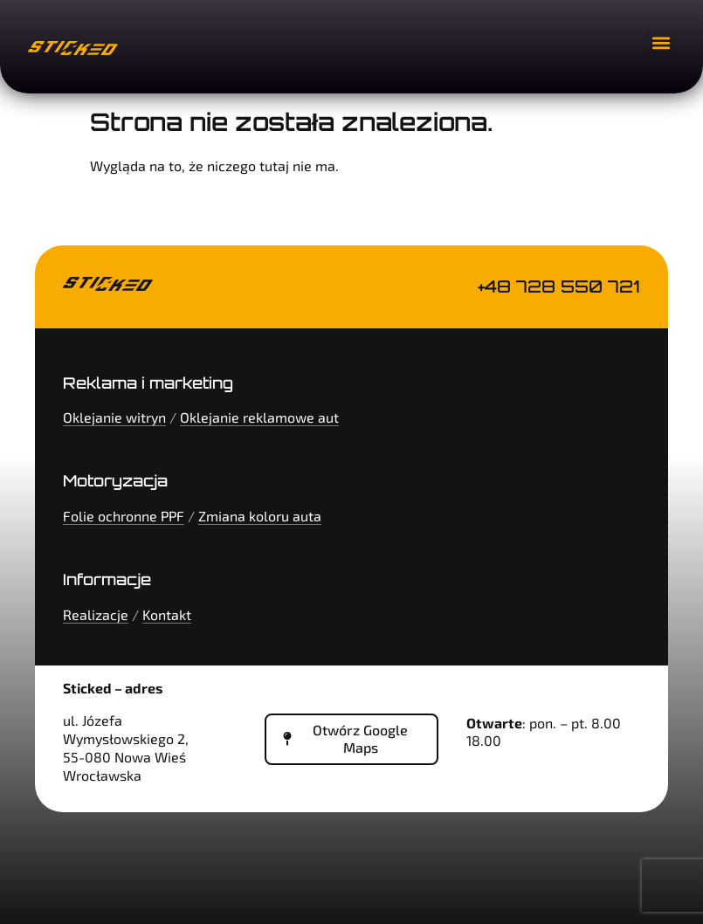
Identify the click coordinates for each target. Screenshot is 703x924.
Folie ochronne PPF (123, 515)
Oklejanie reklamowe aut (259, 417)
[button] (660, 42)
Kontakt (166, 614)
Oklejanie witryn (114, 417)
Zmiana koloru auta (259, 515)
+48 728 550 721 (559, 286)
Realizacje (95, 614)
